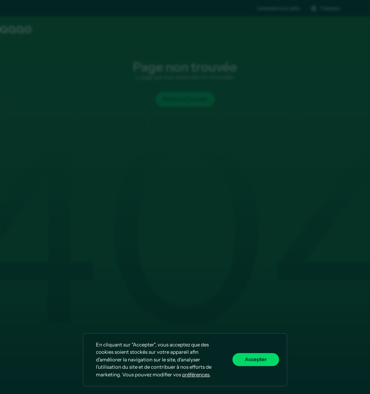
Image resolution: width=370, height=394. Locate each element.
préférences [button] (195, 374)
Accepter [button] (256, 359)
